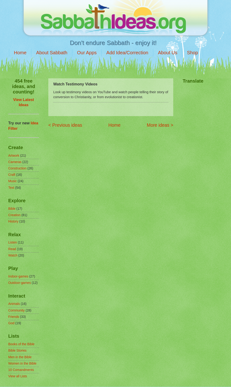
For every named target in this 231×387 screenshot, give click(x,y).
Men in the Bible (20, 357)
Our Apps (87, 52)
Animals (14, 304)
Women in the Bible (22, 363)
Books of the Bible (21, 344)
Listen (12, 242)
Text (11, 187)
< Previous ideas (65, 125)
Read (12, 249)
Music (12, 181)
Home (20, 52)
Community (16, 310)
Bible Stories (17, 350)
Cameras (14, 162)
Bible (12, 208)
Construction (17, 168)
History (13, 221)
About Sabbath (51, 52)
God (11, 323)
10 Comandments (21, 370)
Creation (14, 215)
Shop (192, 52)
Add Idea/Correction (127, 52)
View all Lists (17, 376)
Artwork (13, 155)
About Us (167, 52)
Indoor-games (18, 276)
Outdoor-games (19, 283)
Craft (11, 175)
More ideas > (160, 125)
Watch (12, 255)
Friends (13, 317)
